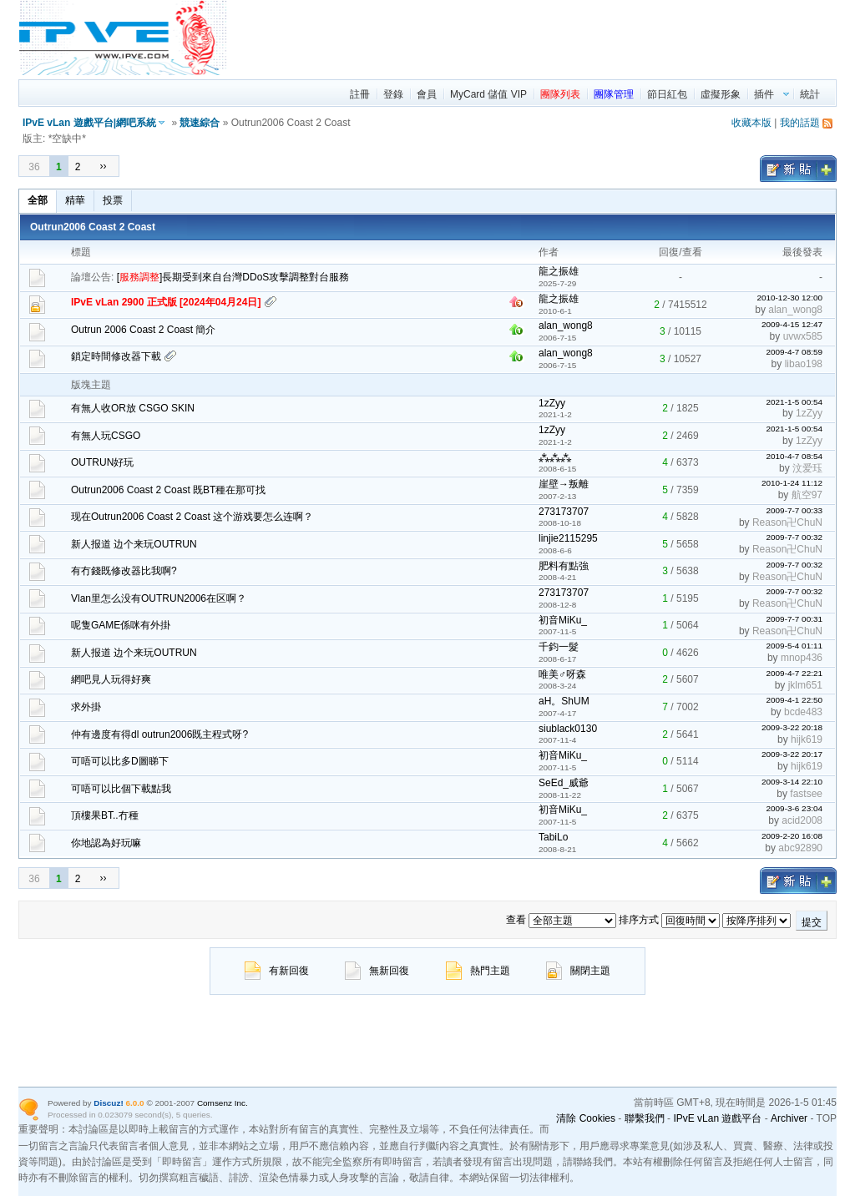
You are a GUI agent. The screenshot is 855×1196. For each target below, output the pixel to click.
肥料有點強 (564, 566)
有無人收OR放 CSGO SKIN (133, 408)
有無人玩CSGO (105, 436)
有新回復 (277, 970)
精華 (75, 200)
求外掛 (86, 707)
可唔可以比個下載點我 (121, 789)
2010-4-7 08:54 (794, 456)
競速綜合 (200, 123)
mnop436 (801, 658)
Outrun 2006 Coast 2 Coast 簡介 (143, 330)
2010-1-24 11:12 (791, 482)
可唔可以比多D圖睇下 (120, 761)
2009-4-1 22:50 (794, 699)
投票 (113, 200)
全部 (38, 200)
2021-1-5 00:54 (794, 401)
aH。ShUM (564, 701)
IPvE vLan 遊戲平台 (717, 1118)
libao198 (803, 364)
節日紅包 (667, 94)
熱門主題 (478, 970)
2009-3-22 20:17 (791, 754)
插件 (764, 94)
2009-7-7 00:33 (794, 510)
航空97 (807, 495)
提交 (812, 922)
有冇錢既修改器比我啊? (124, 571)
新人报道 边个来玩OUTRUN (134, 544)
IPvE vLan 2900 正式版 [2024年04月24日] (166, 302)
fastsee (806, 794)
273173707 (564, 511)
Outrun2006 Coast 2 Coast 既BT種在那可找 (168, 490)
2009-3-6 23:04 (794, 808)
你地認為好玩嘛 (106, 843)
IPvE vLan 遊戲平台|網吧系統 (89, 123)
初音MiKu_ (563, 620)
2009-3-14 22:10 (791, 781)
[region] (533, 37)
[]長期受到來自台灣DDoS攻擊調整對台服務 (233, 277)
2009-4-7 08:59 (794, 351)
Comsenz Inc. (222, 1103)
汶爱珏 (807, 468)
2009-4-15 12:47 (791, 324)
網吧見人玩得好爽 (111, 679)
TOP (827, 1118)
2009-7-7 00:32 (794, 537)
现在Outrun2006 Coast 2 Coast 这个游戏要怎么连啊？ (192, 516)
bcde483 (803, 712)
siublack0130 (568, 728)
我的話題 (800, 123)
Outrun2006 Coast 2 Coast (92, 227)
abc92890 (800, 848)
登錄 (393, 94)
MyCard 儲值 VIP (488, 94)
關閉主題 (578, 970)
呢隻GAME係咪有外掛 (120, 625)
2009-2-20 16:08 (791, 835)
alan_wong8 (795, 309)
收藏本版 (751, 123)
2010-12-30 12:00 (789, 297)
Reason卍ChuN (787, 522)
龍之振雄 (559, 271)
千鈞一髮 (559, 647)
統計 (810, 94)
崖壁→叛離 (564, 484)
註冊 (360, 94)
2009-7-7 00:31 (794, 618)
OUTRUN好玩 (102, 462)
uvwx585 (802, 336)
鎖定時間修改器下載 (116, 356)
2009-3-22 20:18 (791, 727)
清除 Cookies (585, 1118)
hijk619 (806, 739)
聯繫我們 (645, 1118)
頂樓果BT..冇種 (105, 815)
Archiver (789, 1118)
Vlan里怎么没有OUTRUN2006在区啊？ (158, 598)
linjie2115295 (568, 538)
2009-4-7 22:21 (794, 673)
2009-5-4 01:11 (794, 645)
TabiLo (553, 837)
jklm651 (805, 685)
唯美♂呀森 (562, 674)
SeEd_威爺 (564, 783)
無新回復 (377, 970)
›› (102, 166)
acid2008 (802, 820)
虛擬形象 (721, 94)
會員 (427, 94)
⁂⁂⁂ (555, 457)
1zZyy (552, 403)
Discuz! (108, 1103)
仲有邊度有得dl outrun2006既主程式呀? (159, 734)
